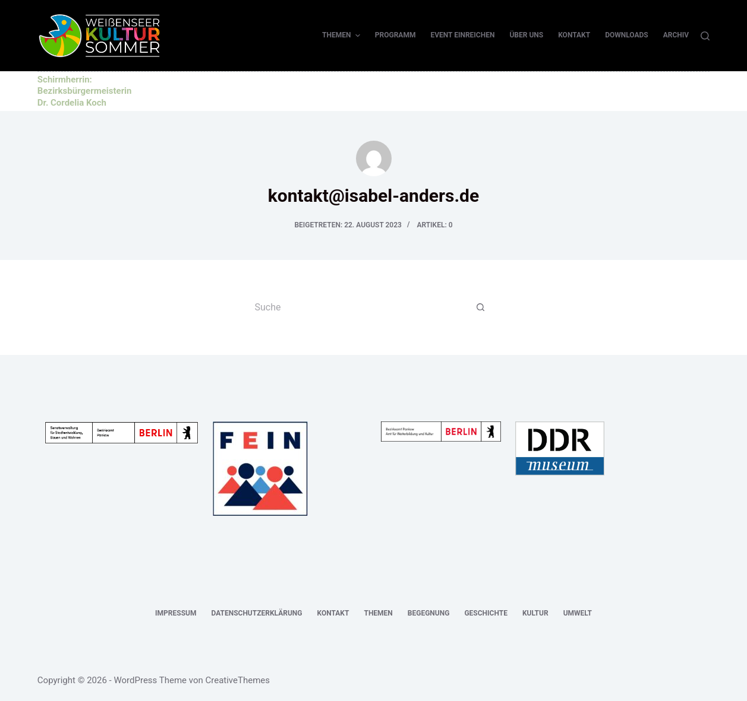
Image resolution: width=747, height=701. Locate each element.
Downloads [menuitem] (626, 35)
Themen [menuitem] (342, 35)
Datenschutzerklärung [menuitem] (256, 613)
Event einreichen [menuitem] (462, 35)
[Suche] (705, 35)
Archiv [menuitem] (676, 35)
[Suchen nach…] (361, 307)
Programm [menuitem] (395, 35)
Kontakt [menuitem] (574, 35)
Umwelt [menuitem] (577, 613)
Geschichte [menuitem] (486, 613)
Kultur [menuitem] (535, 613)
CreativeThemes (237, 680)
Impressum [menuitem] (175, 613)
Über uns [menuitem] (526, 35)
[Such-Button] (480, 307)
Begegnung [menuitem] (429, 613)
